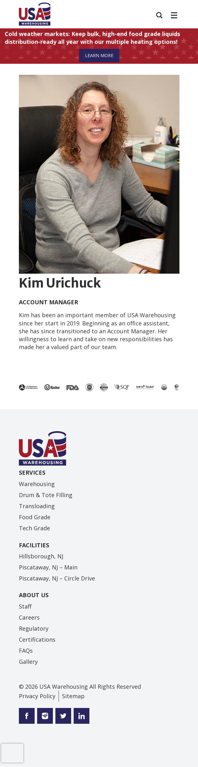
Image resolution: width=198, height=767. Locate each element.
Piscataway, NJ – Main (48, 567)
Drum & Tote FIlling (45, 495)
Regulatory (33, 628)
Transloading (37, 506)
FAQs (26, 650)
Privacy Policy (37, 696)
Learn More (99, 55)
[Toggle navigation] (173, 15)
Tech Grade (34, 528)
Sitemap (73, 696)
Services (32, 472)
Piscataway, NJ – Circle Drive (57, 578)
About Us (33, 595)
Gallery (28, 661)
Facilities (34, 545)
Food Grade (34, 517)
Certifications (37, 639)
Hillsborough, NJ (41, 556)
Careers (29, 617)
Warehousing (37, 484)
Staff (25, 606)
